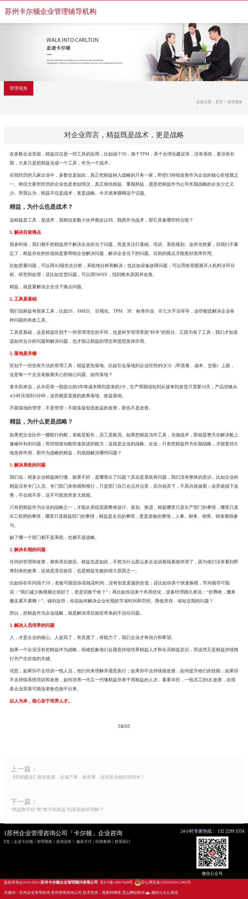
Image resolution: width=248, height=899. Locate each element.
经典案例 (103, 841)
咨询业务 (63, 841)
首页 (219, 102)
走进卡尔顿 (23, 841)
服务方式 (84, 841)
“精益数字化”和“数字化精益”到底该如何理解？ (57, 816)
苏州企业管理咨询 (34, 892)
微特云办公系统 (161, 892)
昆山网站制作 (133, 892)
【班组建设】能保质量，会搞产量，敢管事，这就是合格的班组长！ (78, 783)
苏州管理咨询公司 (66, 892)
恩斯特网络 (111, 892)
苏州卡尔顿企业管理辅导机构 (50, 11)
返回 (124, 726)
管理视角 (19, 88)
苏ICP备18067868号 (116, 882)
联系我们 (122, 841)
